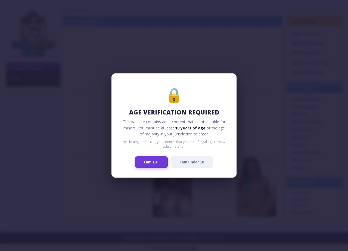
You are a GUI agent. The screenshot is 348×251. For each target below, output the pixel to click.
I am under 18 (192, 162)
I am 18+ (151, 162)
